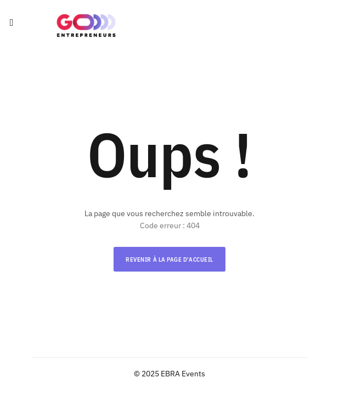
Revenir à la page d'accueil (169, 259)
